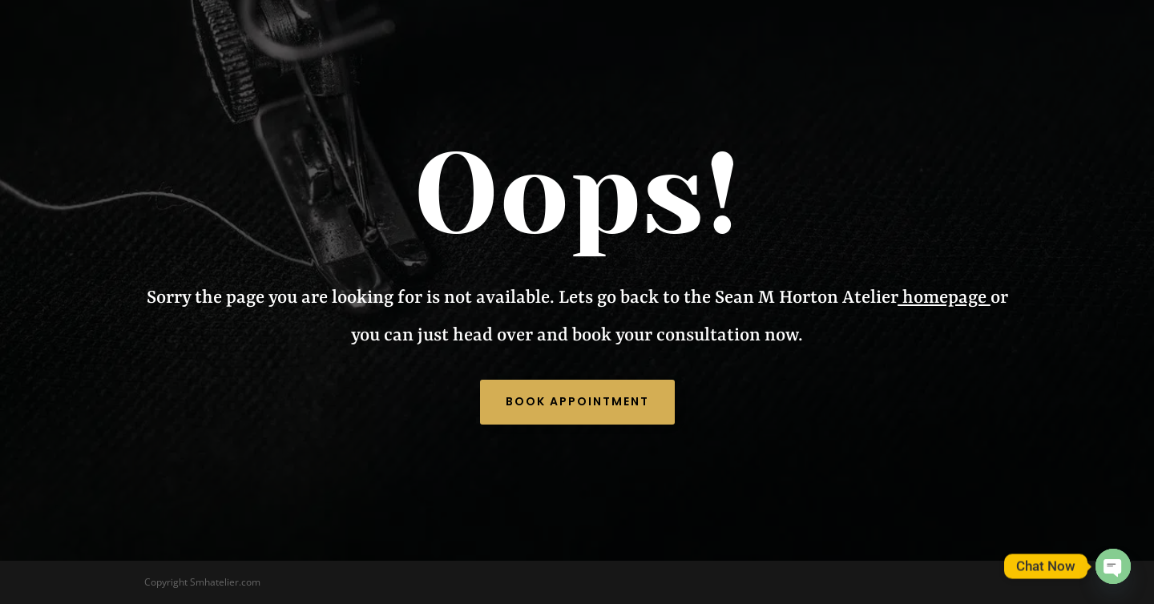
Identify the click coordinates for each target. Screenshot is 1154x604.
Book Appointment (577, 401)
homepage (942, 298)
